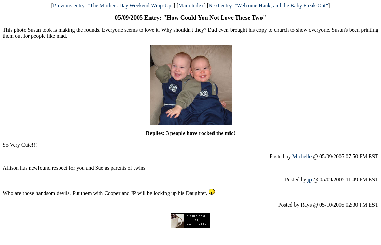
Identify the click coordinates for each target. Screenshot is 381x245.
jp (310, 179)
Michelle (302, 156)
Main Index (191, 6)
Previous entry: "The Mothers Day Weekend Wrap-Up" (113, 6)
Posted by (281, 156)
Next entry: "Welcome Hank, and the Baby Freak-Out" (268, 6)
